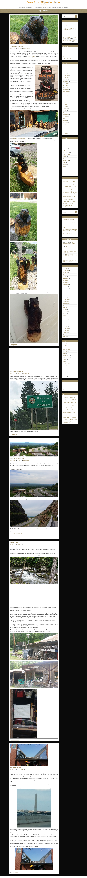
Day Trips (61, 7)
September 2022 (66, 85)
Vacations (65, 173)
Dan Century (12, 48)
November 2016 (66, 114)
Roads (16, 872)
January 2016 (65, 124)
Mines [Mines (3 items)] (64, 196)
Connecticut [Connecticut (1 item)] (64, 405)
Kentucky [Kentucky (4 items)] (65, 194)
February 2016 (65, 122)
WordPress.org (66, 389)
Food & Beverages (38, 7)
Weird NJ (64, 54)
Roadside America (66, 50)
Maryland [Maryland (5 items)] (69, 194)
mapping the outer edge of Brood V (19, 138)
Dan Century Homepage (67, 49)
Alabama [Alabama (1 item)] (64, 188)
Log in (64, 383)
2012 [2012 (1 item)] (70, 181)
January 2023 (65, 79)
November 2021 (66, 89)
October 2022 (65, 83)
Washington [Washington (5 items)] (66, 206)
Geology (64, 150)
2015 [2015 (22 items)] (74, 181)
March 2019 (65, 106)
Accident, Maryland (16, 371)
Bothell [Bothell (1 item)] (70, 188)
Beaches (64, 141)
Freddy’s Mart (14, 542)
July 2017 (64, 112)
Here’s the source (23, 73)
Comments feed (66, 387)
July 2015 (64, 131)
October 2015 (65, 129)
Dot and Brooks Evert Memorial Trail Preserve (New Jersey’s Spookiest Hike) (70, 251)
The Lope (64, 56)
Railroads (64, 162)
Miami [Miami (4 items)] (73, 194)
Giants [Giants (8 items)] (67, 192)
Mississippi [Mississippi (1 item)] (67, 196)
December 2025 (66, 67)
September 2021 (66, 91)
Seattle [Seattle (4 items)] (72, 203)
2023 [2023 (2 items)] (70, 186)
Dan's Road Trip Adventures (43, 2)
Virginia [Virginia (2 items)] (70, 205)
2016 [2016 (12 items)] (64, 184)
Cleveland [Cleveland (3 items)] (73, 188)
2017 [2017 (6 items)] (67, 184)
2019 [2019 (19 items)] (74, 184)
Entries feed (65, 385)
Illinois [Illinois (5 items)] (75, 192)
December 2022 (66, 81)
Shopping (64, 172)
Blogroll (64, 142)
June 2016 (65, 120)
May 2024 (64, 73)
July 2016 (64, 118)
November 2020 (66, 98)
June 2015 (65, 133)
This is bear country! (17, 46)
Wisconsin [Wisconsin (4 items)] (71, 206)
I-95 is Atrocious (15, 767)
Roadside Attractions (30, 7)
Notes (64, 158)
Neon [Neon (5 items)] (70, 196)
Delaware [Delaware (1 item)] (69, 405)
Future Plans (65, 148)
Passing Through (55, 7)
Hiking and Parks (22, 7)
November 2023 (66, 77)
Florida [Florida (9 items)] (73, 190)
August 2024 (65, 69)
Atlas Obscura (65, 52)
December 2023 (66, 75)
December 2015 (66, 126)
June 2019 (65, 104)
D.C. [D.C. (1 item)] (67, 405)
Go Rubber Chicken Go (67, 58)
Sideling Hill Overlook (17, 458)
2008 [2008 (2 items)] (66, 181)
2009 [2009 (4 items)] (68, 181)
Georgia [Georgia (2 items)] (64, 192)
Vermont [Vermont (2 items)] (67, 205)
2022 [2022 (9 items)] (67, 186)
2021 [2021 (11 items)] (64, 186)
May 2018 (64, 110)
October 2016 (65, 116)
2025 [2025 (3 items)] (74, 186)
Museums (45, 7)
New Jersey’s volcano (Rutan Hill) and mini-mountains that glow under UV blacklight (70, 37)
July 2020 (64, 102)
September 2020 (66, 100)
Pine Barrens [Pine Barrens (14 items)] (67, 203)
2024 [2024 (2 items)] (72, 186)
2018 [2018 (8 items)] (70, 184)
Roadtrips (49, 7)
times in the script (31, 56)
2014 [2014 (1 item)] (72, 181)
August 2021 (65, 93)
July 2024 (64, 71)
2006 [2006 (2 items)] (64, 181)
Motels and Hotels (66, 154)
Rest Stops (66, 7)
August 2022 (65, 87)
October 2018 (65, 108)
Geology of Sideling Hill (17, 533)
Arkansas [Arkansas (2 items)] (67, 188)
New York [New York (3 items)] (70, 199)
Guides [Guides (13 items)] (72, 192)
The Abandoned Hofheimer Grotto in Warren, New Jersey (69, 243)
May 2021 (64, 95)
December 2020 (66, 97)
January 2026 (65, 66)
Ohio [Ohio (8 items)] (68, 201)
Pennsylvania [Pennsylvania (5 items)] (73, 201)
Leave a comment (26, 48)
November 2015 (66, 127)
